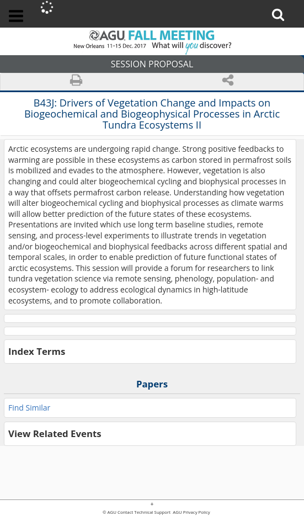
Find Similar (29, 407)
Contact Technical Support (144, 512)
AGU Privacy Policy (191, 512)
